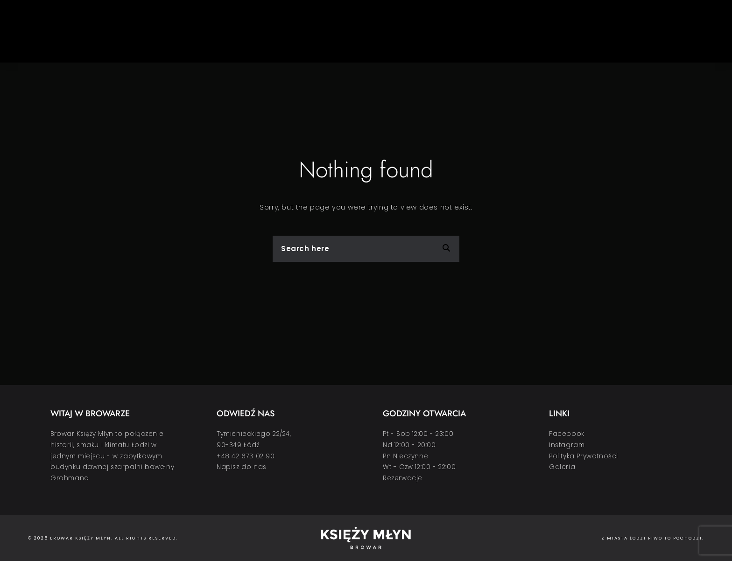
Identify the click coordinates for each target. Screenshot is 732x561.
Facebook (566, 433)
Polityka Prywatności (583, 456)
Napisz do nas (242, 467)
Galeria (562, 467)
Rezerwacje (402, 478)
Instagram (566, 445)
